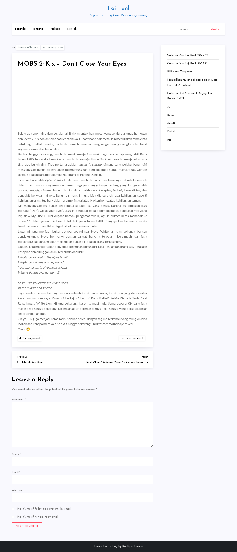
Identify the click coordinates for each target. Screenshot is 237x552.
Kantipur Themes (132, 546)
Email (16, 472)
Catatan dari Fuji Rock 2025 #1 (187, 63)
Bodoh (171, 115)
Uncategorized (31, 338)
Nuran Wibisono (28, 47)
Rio (169, 139)
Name (16, 454)
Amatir (171, 123)
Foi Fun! (118, 8)
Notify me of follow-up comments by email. (44, 508)
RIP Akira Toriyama (179, 71)
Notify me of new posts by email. (38, 516)
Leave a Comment (133, 338)
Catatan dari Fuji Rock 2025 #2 (187, 55)
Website (17, 490)
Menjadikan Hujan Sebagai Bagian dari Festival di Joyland (192, 82)
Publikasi (55, 28)
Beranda (20, 28)
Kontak (72, 28)
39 (168, 106)
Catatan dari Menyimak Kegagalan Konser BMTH (189, 96)
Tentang (37, 28)
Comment (19, 399)
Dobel (171, 131)
